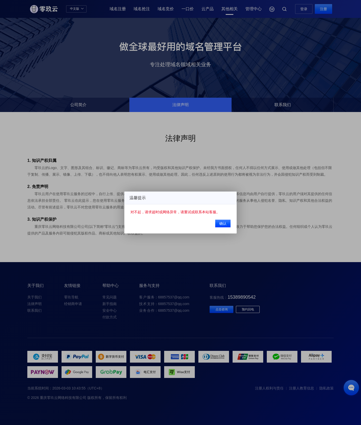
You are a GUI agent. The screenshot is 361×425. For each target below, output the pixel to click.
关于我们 (34, 297)
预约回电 (248, 309)
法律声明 (34, 304)
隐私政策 (326, 388)
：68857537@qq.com (164, 297)
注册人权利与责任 (269, 388)
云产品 (207, 9)
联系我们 (34, 310)
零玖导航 (71, 297)
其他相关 (229, 9)
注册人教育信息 (301, 388)
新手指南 (109, 304)
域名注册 (118, 9)
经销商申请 (73, 304)
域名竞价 (166, 9)
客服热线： (233, 297)
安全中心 (109, 310)
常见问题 (109, 297)
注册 (323, 9)
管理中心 (253, 9)
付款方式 (109, 317)
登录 (303, 9)
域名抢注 (142, 9)
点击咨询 (221, 309)
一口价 (188, 9)
